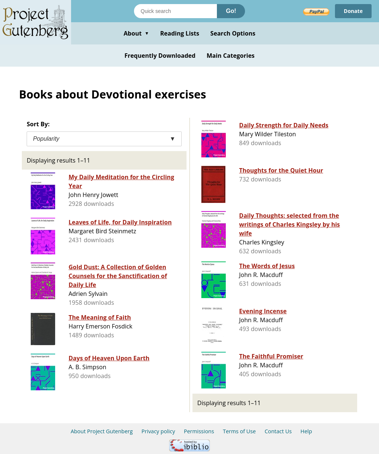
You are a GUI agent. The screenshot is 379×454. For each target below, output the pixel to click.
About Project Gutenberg (102, 431)
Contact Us (278, 431)
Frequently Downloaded (159, 55)
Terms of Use (239, 431)
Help (306, 431)
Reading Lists (179, 33)
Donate (353, 10)
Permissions (199, 431)
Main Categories (231, 55)
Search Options (232, 33)
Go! (231, 11)
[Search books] (175, 11)
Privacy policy (158, 431)
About (136, 33)
